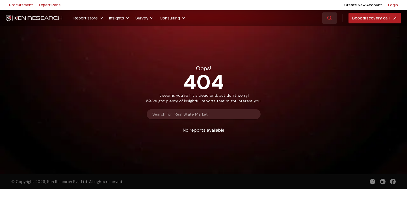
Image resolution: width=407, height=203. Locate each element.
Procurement (21, 4)
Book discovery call (375, 18)
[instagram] (372, 181)
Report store (85, 18)
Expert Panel (50, 4)
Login (393, 4)
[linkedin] (382, 181)
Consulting (170, 18)
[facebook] (393, 182)
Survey (141, 18)
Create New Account (363, 4)
